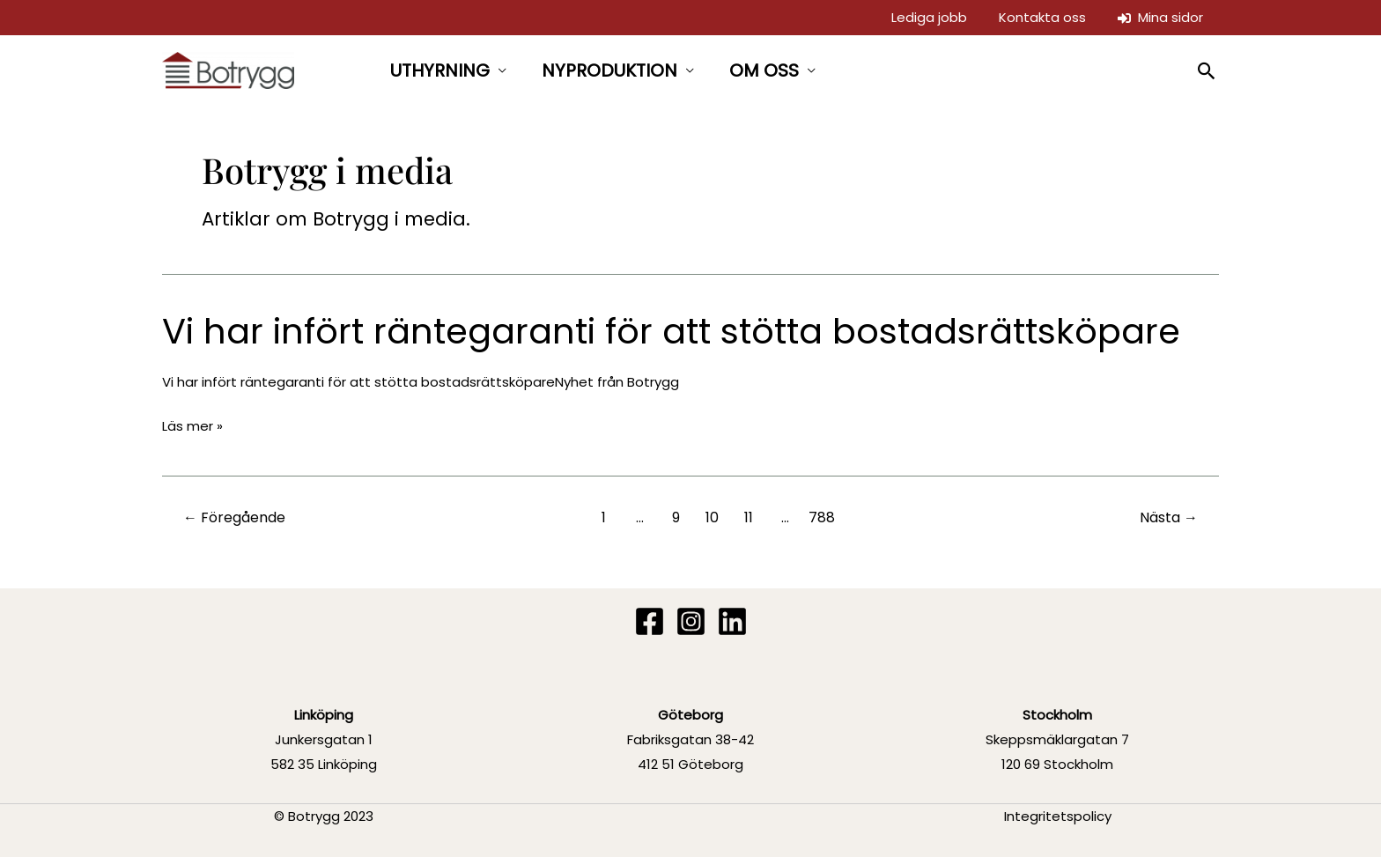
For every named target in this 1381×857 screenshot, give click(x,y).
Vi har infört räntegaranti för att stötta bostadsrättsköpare (671, 331)
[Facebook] (649, 621)
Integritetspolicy (1057, 816)
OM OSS (764, 70)
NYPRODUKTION (609, 70)
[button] (1207, 71)
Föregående (234, 517)
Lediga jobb (929, 17)
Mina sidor (1160, 17)
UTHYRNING (440, 70)
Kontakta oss (1042, 17)
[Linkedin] (732, 621)
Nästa (1169, 517)
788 (822, 517)
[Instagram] (691, 621)
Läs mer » (192, 426)
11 (748, 517)
